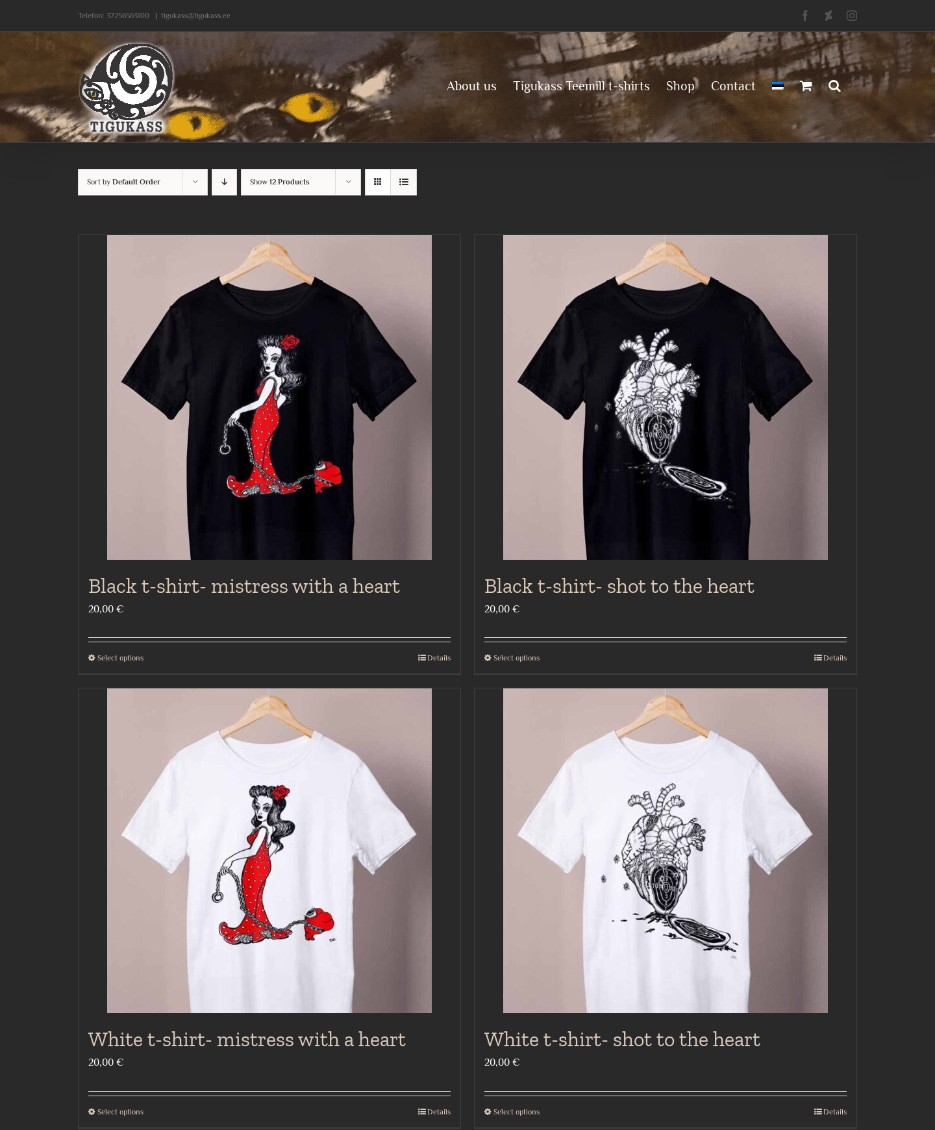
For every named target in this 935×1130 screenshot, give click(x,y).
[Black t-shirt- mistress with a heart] (269, 397)
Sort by (123, 181)
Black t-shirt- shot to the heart (619, 585)
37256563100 (127, 15)
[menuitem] (778, 84)
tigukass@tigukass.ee (196, 15)
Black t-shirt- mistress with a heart (244, 585)
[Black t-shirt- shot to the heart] (665, 397)
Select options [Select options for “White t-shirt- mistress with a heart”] (120, 1111)
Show (280, 181)
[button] (835, 84)
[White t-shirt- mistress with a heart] (269, 850)
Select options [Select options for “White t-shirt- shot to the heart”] (516, 1111)
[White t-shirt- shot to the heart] (665, 850)
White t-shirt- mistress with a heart (247, 1039)
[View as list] (403, 182)
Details (439, 657)
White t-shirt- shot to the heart (622, 1039)
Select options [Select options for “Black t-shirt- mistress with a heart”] (120, 657)
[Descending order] (224, 182)
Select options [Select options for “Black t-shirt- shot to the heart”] (516, 657)
